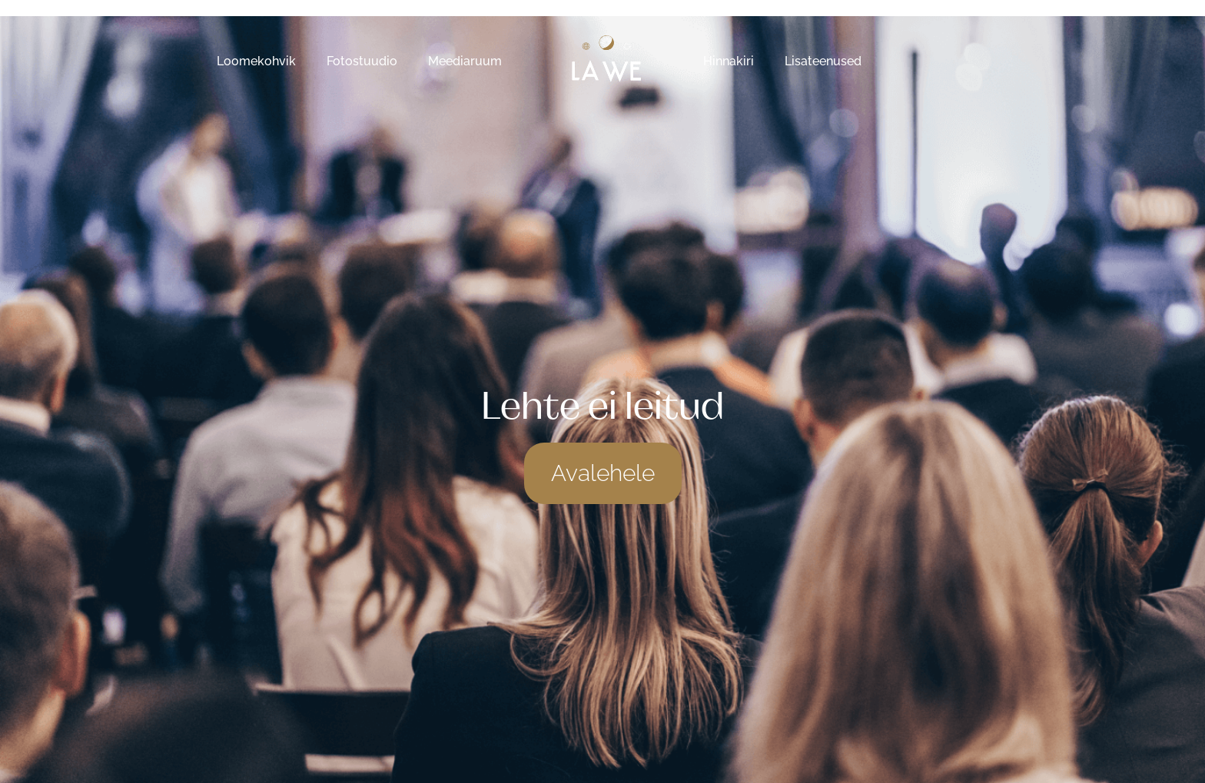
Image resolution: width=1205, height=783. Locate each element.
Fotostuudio (362, 61)
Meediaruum (465, 61)
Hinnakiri (728, 61)
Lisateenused (823, 61)
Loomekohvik (256, 61)
